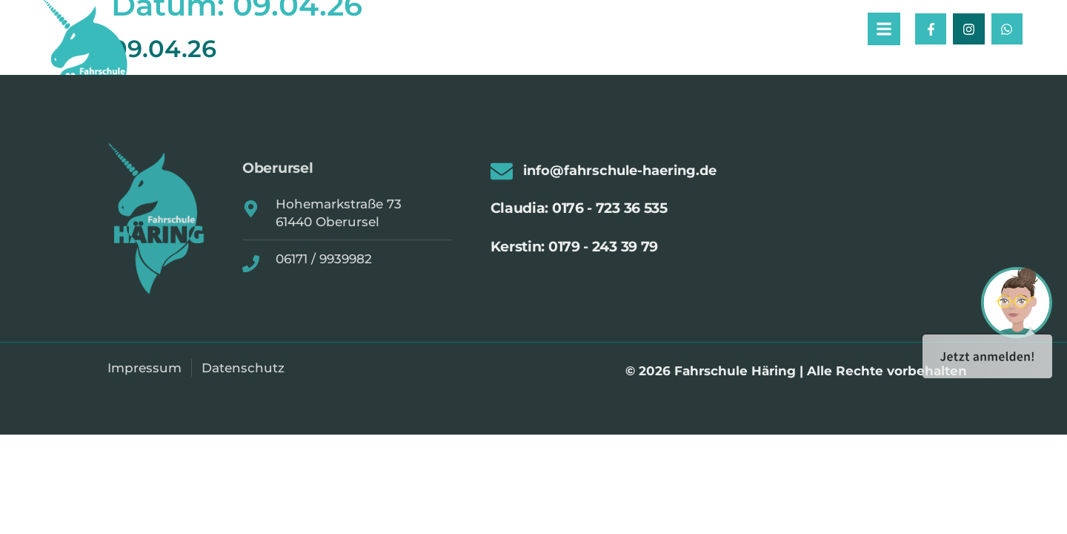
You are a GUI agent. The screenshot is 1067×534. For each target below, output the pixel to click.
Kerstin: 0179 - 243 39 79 (575, 248)
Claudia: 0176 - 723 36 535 (579, 211)
